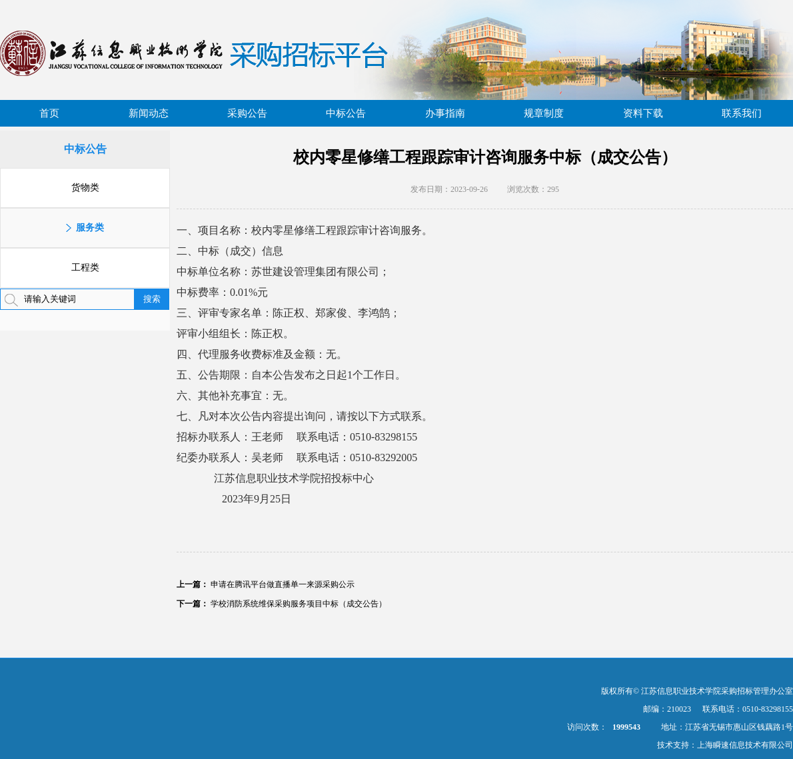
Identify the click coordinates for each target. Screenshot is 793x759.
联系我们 (742, 113)
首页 (49, 113)
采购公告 (247, 113)
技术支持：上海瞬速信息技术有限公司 (725, 745)
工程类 (85, 268)
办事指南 (445, 113)
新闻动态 (149, 113)
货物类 (85, 188)
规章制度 (544, 113)
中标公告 (346, 113)
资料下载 (643, 113)
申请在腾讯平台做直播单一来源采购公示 (283, 584)
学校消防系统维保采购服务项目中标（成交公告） (299, 603)
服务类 (90, 228)
